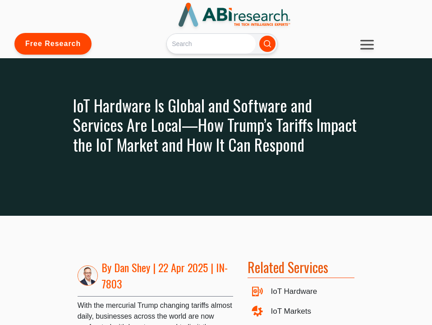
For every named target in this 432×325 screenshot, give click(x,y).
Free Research (53, 43)
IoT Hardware (294, 291)
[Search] (211, 43)
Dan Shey (132, 267)
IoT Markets (291, 311)
